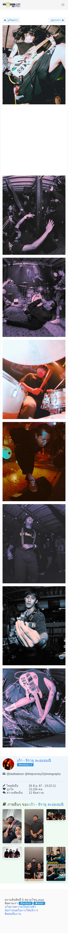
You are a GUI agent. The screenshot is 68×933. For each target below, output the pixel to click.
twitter (39, 903)
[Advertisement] (34, 141)
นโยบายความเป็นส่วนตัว (20, 906)
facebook (26, 903)
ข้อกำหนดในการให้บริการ (21, 910)
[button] (63, 4)
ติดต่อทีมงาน (13, 913)
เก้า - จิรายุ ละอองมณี (34, 761)
